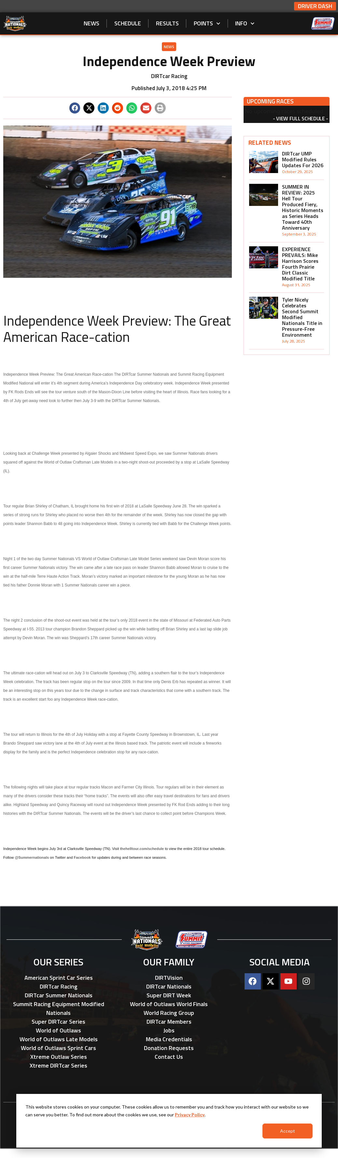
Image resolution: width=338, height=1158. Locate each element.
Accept (287, 1131)
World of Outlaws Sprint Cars (58, 1048)
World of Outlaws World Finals (169, 1004)
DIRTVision (169, 977)
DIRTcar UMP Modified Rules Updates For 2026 (302, 159)
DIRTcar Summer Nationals (58, 995)
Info (245, 23)
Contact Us (169, 1056)
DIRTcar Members (169, 1021)
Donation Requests (169, 1048)
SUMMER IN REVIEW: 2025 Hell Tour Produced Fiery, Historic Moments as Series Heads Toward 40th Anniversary (302, 207)
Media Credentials (169, 1039)
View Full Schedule (300, 118)
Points (207, 23)
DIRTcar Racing (58, 986)
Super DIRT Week (169, 995)
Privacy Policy (189, 1114)
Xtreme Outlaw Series (58, 1056)
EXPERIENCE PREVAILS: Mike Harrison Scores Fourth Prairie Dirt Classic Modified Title (300, 263)
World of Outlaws (58, 1030)
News (91, 23)
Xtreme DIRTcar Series (58, 1065)
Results (167, 23)
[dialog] (169, 1121)
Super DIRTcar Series (58, 1021)
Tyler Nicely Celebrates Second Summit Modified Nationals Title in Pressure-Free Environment (302, 317)
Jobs (169, 1030)
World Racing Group (169, 1012)
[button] (74, 108)
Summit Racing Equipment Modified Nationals (58, 1008)
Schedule (127, 23)
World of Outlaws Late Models (59, 1039)
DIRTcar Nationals (168, 986)
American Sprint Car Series (58, 977)
